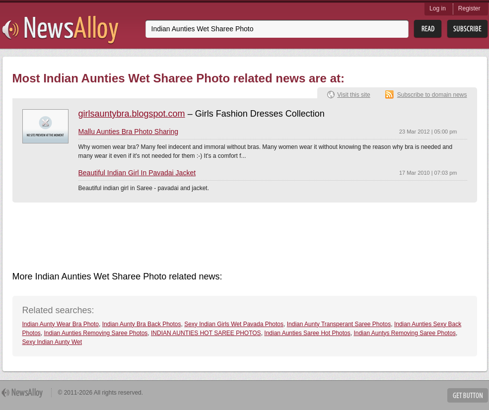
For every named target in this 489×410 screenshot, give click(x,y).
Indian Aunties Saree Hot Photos (307, 333)
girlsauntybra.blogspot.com (131, 114)
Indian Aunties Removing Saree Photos (96, 333)
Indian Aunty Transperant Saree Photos (339, 324)
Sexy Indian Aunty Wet (52, 342)
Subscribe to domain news (432, 94)
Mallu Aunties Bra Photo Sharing (128, 132)
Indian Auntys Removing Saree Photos (404, 333)
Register (469, 8)
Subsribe (467, 29)
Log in (437, 8)
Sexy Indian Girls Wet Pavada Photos (233, 324)
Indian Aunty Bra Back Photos (141, 324)
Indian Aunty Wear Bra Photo (60, 324)
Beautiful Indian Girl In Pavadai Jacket (137, 173)
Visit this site (353, 94)
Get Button (467, 395)
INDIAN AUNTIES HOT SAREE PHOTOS (206, 333)
